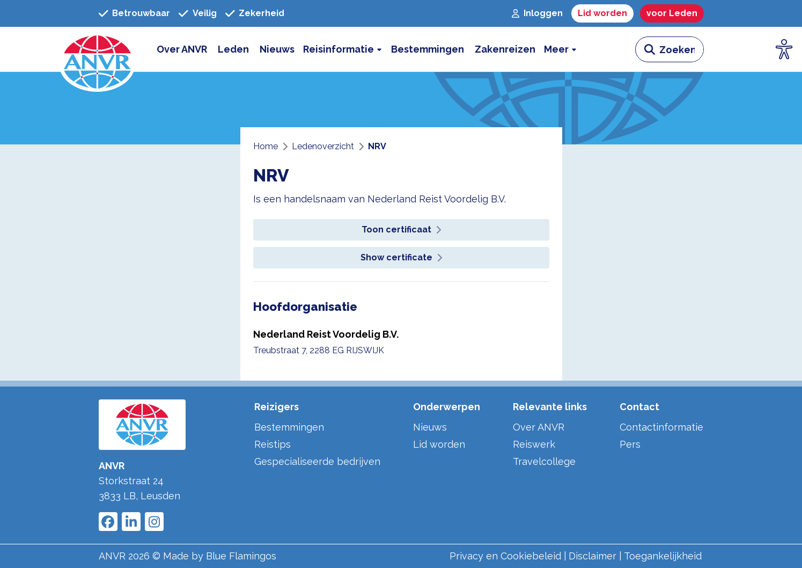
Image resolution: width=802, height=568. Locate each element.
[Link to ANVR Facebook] (108, 521)
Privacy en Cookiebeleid (505, 556)
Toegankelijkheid (663, 556)
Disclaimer (592, 556)
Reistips (272, 444)
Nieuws (430, 427)
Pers (630, 444)
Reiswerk (534, 444)
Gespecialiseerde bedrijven (317, 461)
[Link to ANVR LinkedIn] (131, 521)
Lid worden (439, 444)
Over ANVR (538, 427)
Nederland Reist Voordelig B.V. (326, 334)
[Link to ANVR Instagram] (154, 521)
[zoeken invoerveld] (681, 49)
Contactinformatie (661, 427)
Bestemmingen (289, 427)
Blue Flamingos (241, 556)
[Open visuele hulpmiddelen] (784, 49)
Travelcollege (544, 461)
